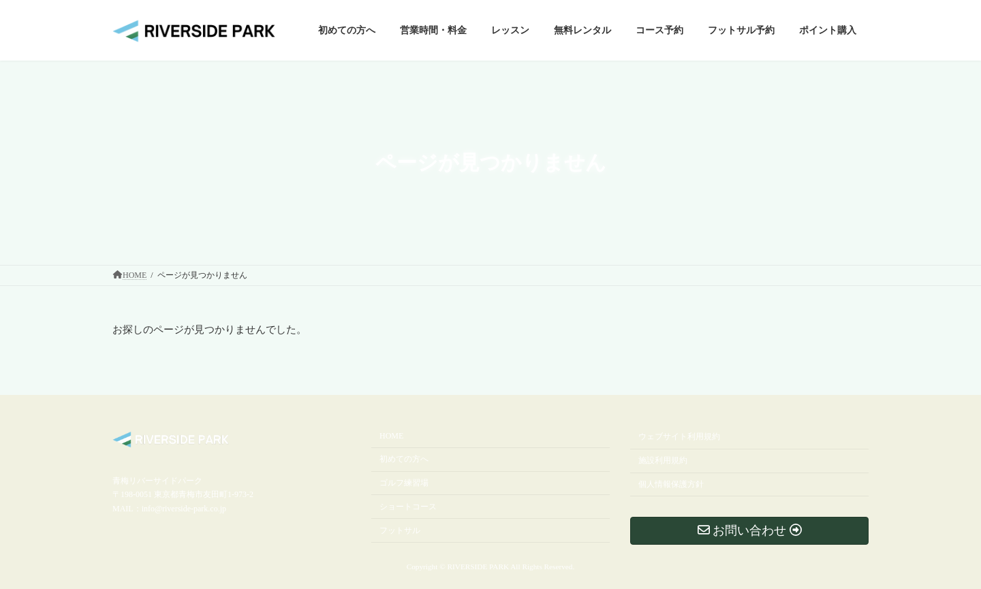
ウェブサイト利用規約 (679, 437)
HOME (391, 436)
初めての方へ (404, 459)
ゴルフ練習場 (404, 483)
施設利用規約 (662, 461)
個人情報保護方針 (671, 484)
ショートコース (408, 506)
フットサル (399, 530)
